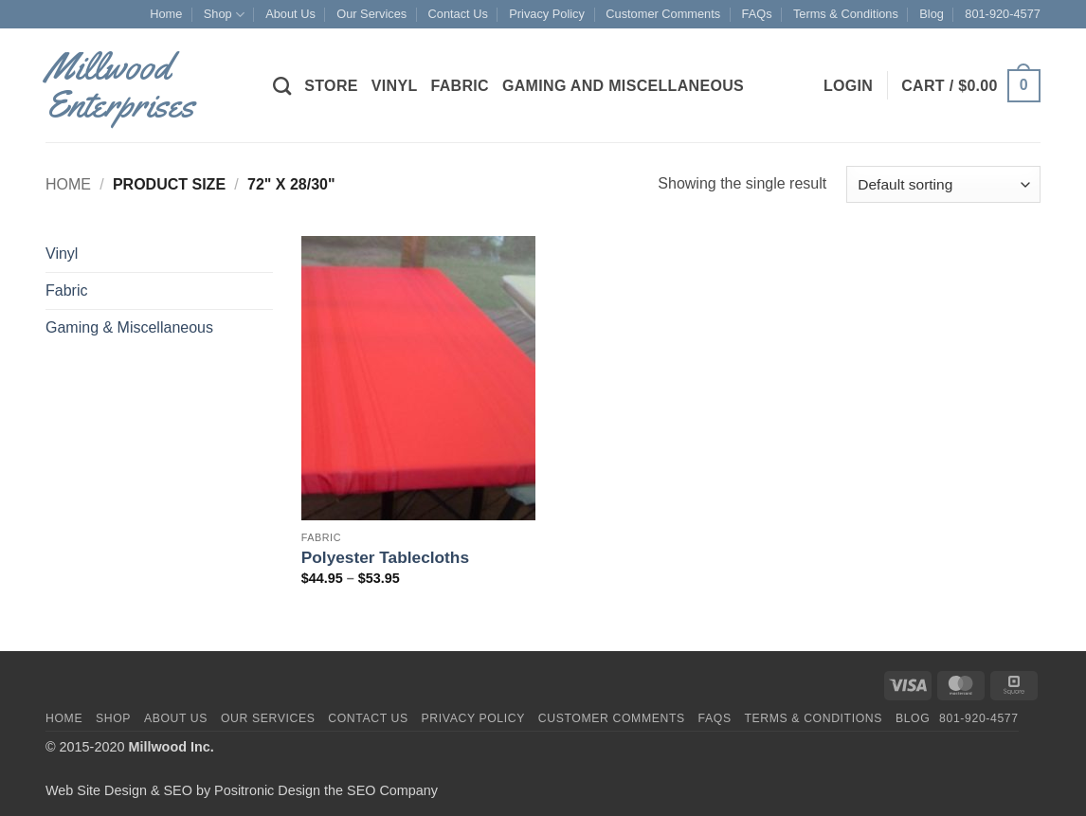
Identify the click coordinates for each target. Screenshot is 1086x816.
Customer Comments (663, 14)
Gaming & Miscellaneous (129, 327)
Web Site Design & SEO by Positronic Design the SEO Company (241, 790)
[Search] (282, 85)
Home (166, 14)
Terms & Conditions (845, 14)
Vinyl (394, 86)
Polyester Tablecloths (385, 557)
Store (330, 86)
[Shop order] (943, 184)
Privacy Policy (547, 14)
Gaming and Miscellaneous (623, 86)
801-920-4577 (1003, 14)
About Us (290, 14)
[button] (848, 86)
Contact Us (458, 14)
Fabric (459, 86)
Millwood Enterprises (119, 85)
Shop (224, 15)
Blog (931, 14)
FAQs (757, 14)
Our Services (371, 14)
